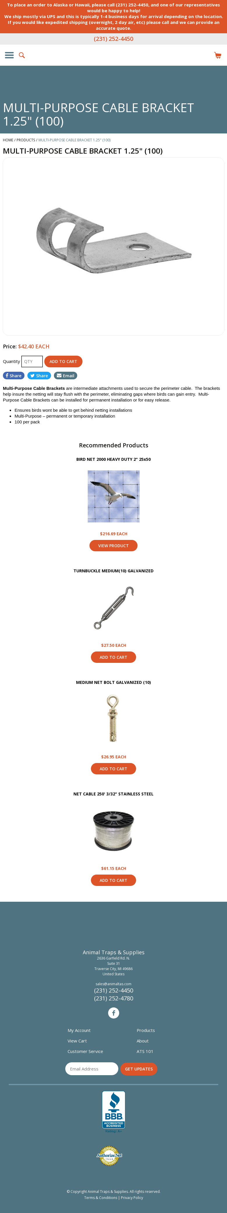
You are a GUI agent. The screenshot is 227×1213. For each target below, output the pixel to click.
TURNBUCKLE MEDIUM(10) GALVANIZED (113, 571)
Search (22, 55)
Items (217, 55)
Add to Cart (113, 657)
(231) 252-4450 (113, 39)
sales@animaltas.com (113, 983)
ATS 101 (145, 1051)
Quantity (12, 361)
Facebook (113, 1013)
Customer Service (85, 1051)
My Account (79, 1030)
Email (65, 375)
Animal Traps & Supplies (113, 67)
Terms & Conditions (100, 1197)
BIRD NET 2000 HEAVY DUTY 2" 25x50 (113, 459)
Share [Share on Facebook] (14, 375)
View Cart (77, 1041)
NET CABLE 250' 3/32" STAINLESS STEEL (113, 794)
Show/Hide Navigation (9, 55)
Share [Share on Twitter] (39, 375)
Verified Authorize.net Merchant (109, 1156)
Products (146, 1030)
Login (204, 55)
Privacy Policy (132, 1197)
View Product (114, 496)
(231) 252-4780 (113, 998)
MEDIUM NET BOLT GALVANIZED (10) (113, 682)
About (143, 1041)
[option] (113, 246)
